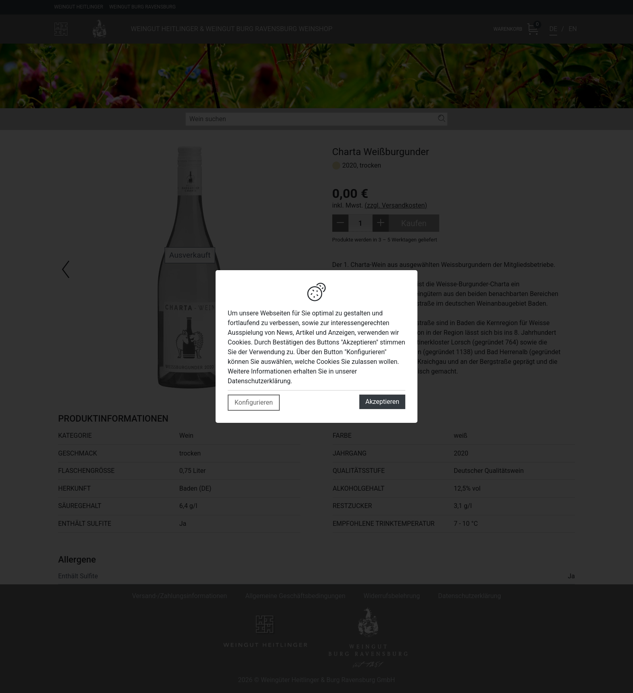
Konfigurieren (254, 402)
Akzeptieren (382, 401)
